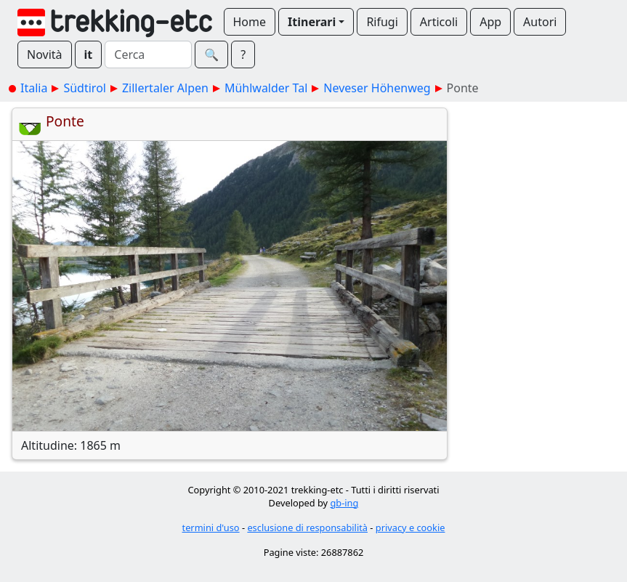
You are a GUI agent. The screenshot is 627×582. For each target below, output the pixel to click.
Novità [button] (44, 54)
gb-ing (344, 502)
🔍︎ (211, 54)
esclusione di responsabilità (307, 527)
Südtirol (84, 88)
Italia (33, 88)
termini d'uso (211, 527)
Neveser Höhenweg (376, 88)
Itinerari (312, 22)
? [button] (243, 54)
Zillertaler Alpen (165, 88)
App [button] (490, 22)
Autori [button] (540, 22)
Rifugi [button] (381, 22)
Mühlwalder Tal (265, 88)
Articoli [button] (439, 22)
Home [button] (250, 22)
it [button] (88, 54)
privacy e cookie (410, 527)
